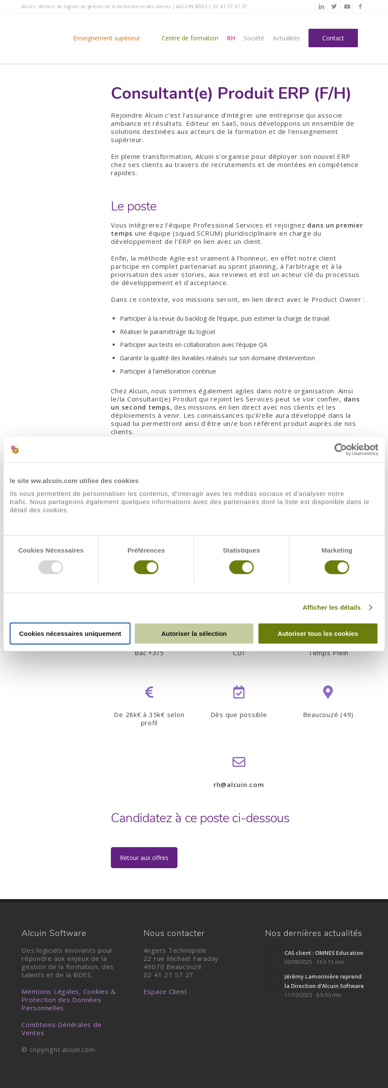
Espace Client (165, 991)
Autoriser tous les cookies (318, 633)
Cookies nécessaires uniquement (70, 633)
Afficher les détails (331, 607)
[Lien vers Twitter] (334, 6)
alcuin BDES (192, 6)
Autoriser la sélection (194, 633)
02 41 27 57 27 (230, 6)
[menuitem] (113, 38)
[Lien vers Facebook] (360, 6)
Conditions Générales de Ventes (61, 1028)
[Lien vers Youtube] (347, 6)
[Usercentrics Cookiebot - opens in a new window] (340, 449)
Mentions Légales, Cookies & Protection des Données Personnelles (68, 999)
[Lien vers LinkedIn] (321, 6)
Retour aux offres (144, 858)
